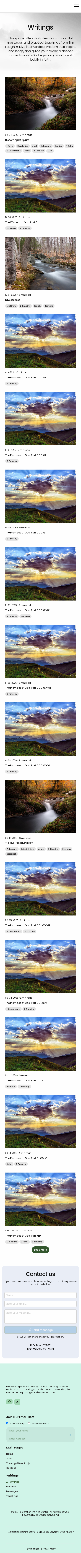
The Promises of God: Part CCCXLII (25, 377)
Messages (12, 1491)
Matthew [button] (11, 305)
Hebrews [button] (25, 616)
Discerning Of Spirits (17, 140)
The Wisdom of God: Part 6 (21, 222)
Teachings (12, 1496)
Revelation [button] (22, 146)
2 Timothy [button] (39, 150)
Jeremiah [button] (11, 853)
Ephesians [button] (46, 146)
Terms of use (32, 1548)
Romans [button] (48, 305)
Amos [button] (41, 849)
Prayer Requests (40, 1423)
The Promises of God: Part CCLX (24, 1080)
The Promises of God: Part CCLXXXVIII (27, 925)
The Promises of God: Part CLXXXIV (26, 1158)
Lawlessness (12, 300)
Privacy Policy (48, 1548)
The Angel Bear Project (19, 1463)
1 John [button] (69, 146)
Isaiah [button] (37, 305)
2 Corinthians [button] (14, 150)
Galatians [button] (12, 1241)
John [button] (27, 150)
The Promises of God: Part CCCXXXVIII (28, 688)
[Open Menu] (76, 6)
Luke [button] (50, 150)
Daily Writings (17, 1423)
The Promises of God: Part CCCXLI (25, 455)
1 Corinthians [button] (27, 849)
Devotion (11, 1486)
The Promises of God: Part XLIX (23, 1236)
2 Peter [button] (24, 1241)
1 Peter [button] (10, 146)
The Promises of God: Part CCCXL (25, 532)
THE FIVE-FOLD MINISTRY (19, 843)
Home (9, 1453)
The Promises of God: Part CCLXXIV (26, 1003)
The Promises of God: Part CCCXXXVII (27, 765)
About (9, 1458)
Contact (11, 1468)
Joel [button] (34, 146)
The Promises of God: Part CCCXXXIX (27, 610)
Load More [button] (40, 1249)
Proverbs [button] (11, 228)
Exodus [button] (58, 146)
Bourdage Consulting (47, 1514)
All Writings (12, 1481)
